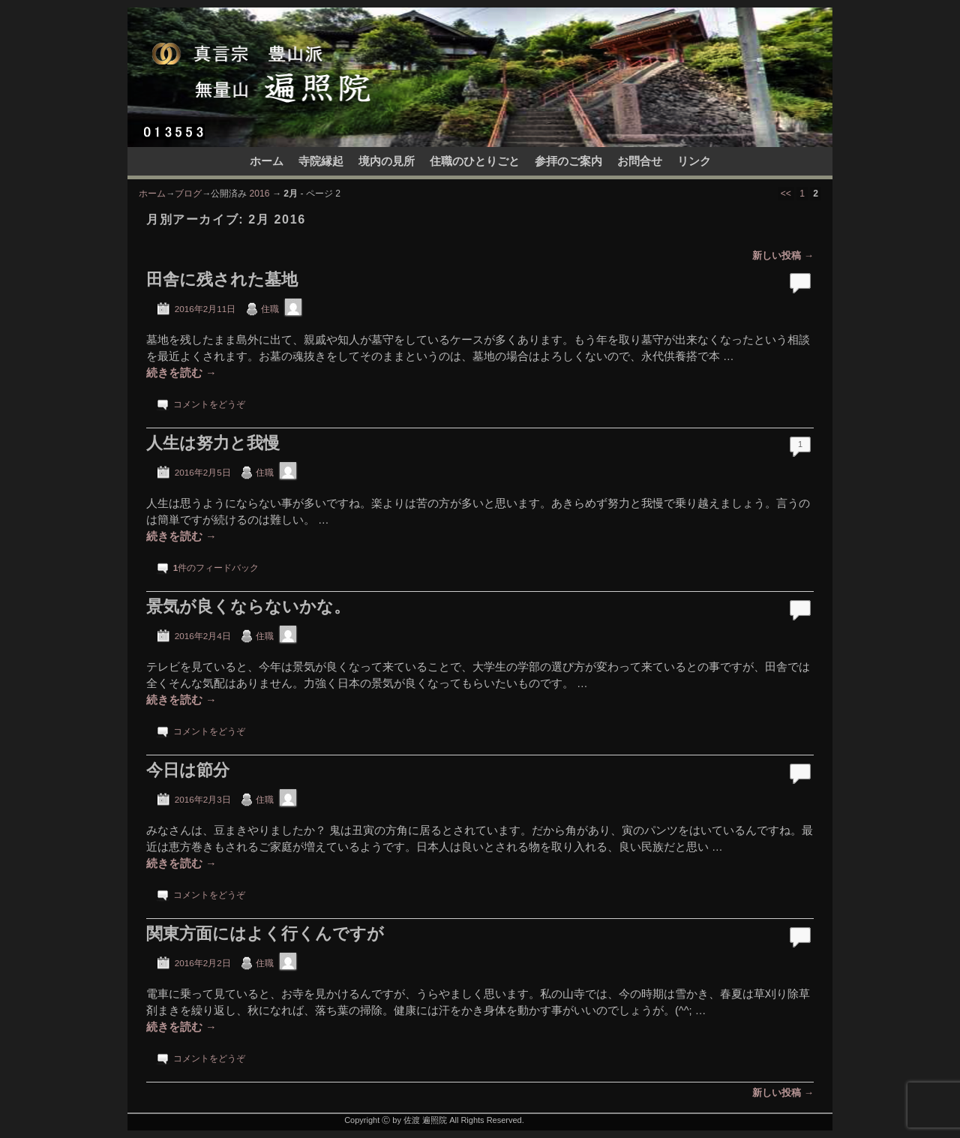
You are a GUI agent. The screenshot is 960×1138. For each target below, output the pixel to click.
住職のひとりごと (475, 161)
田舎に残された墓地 (222, 279)
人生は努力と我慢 (213, 443)
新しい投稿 (783, 255)
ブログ (188, 193)
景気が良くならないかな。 (248, 606)
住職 (270, 309)
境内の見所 (386, 161)
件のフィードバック (216, 567)
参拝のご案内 (568, 161)
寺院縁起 (321, 161)
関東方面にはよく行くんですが (265, 933)
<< (786, 193)
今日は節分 (188, 770)
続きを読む (181, 373)
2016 (260, 193)
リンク (694, 161)
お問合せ (639, 161)
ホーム (267, 161)
